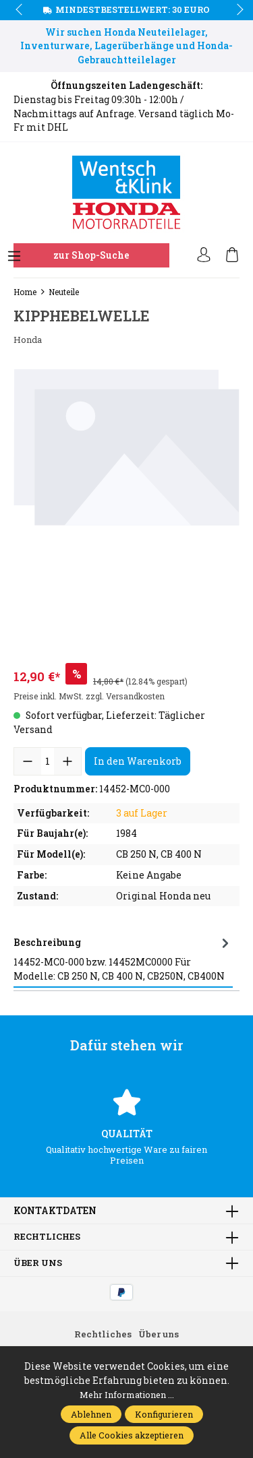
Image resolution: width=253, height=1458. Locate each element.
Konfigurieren (164, 1414)
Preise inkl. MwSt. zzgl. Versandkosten (89, 696)
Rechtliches (48, 1237)
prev (20, 10)
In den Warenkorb (137, 761)
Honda (29, 340)
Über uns (39, 1263)
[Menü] (14, 257)
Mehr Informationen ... (126, 1395)
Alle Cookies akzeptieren (132, 1435)
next (236, 10)
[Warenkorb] (232, 255)
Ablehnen (91, 1414)
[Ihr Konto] (203, 255)
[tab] (123, 959)
